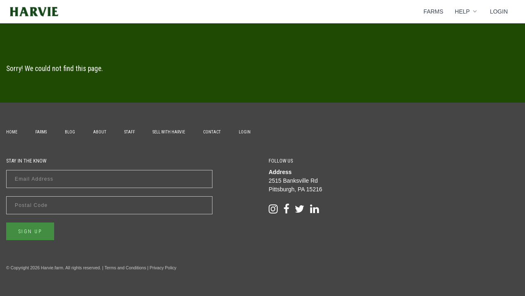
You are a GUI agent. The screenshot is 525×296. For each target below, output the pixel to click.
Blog (70, 132)
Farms (433, 11)
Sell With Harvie (169, 132)
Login (499, 11)
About (99, 132)
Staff (129, 132)
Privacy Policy (163, 267)
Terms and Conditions (125, 267)
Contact (212, 132)
